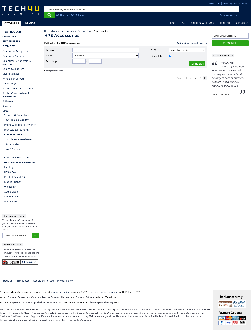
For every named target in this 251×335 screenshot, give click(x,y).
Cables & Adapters (13, 69)
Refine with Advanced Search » (192, 43)
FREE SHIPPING (11, 41)
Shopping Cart (230, 3)
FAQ (183, 22)
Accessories (84, 31)
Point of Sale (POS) (14, 177)
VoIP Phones (13, 149)
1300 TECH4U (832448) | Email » (71, 14)
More (55, 31)
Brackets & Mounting (16, 129)
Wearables (10, 186)
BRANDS (30, 23)
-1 (200, 77)
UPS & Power (11, 172)
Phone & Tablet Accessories (20, 124)
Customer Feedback (223, 55)
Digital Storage (11, 73)
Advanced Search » (229, 14)
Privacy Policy (65, 280)
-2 (195, 77)
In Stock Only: (160, 55)
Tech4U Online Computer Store (104, 291)
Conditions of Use (43, 280)
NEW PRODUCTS (11, 31)
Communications (68, 31)
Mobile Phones (12, 182)
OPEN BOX (8, 46)
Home (171, 22)
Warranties (10, 201)
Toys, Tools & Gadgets (16, 120)
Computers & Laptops (15, 51)
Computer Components (16, 56)
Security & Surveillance (17, 115)
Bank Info (224, 22)
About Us (7, 280)
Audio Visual (11, 191)
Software (7, 101)
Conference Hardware (19, 139)
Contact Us (242, 22)
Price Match (23, 280)
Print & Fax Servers (13, 78)
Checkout (244, 3)
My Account (214, 3)
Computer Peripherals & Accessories (16, 62)
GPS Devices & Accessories (19, 162)
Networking (9, 83)
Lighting (9, 167)
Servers (6, 106)
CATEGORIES (11, 23)
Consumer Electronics (17, 157)
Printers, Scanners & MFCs (17, 88)
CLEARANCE (9, 36)
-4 (186, 77)
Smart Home (11, 196)
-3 (191, 77)
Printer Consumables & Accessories (15, 95)
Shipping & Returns (202, 22)
